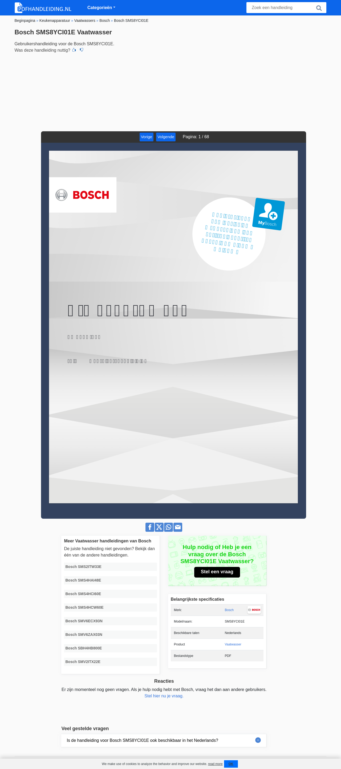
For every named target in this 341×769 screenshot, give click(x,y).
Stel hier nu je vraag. (164, 696)
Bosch (229, 610)
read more (215, 764)
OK (231, 764)
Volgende (165, 136)
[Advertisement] (170, 91)
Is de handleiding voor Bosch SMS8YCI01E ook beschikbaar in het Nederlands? (142, 740)
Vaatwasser (233, 644)
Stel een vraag (217, 571)
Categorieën (99, 7)
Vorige (146, 136)
